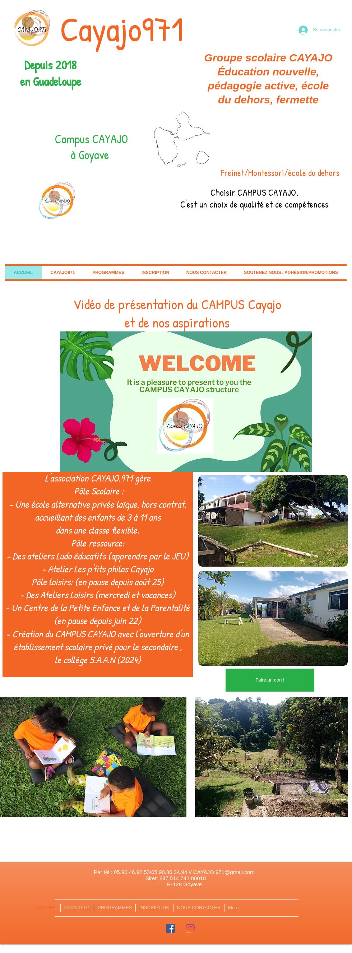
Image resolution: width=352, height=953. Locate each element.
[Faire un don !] (270, 680)
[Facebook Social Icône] (170, 928)
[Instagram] (190, 928)
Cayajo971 (122, 29)
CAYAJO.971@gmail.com (224, 872)
